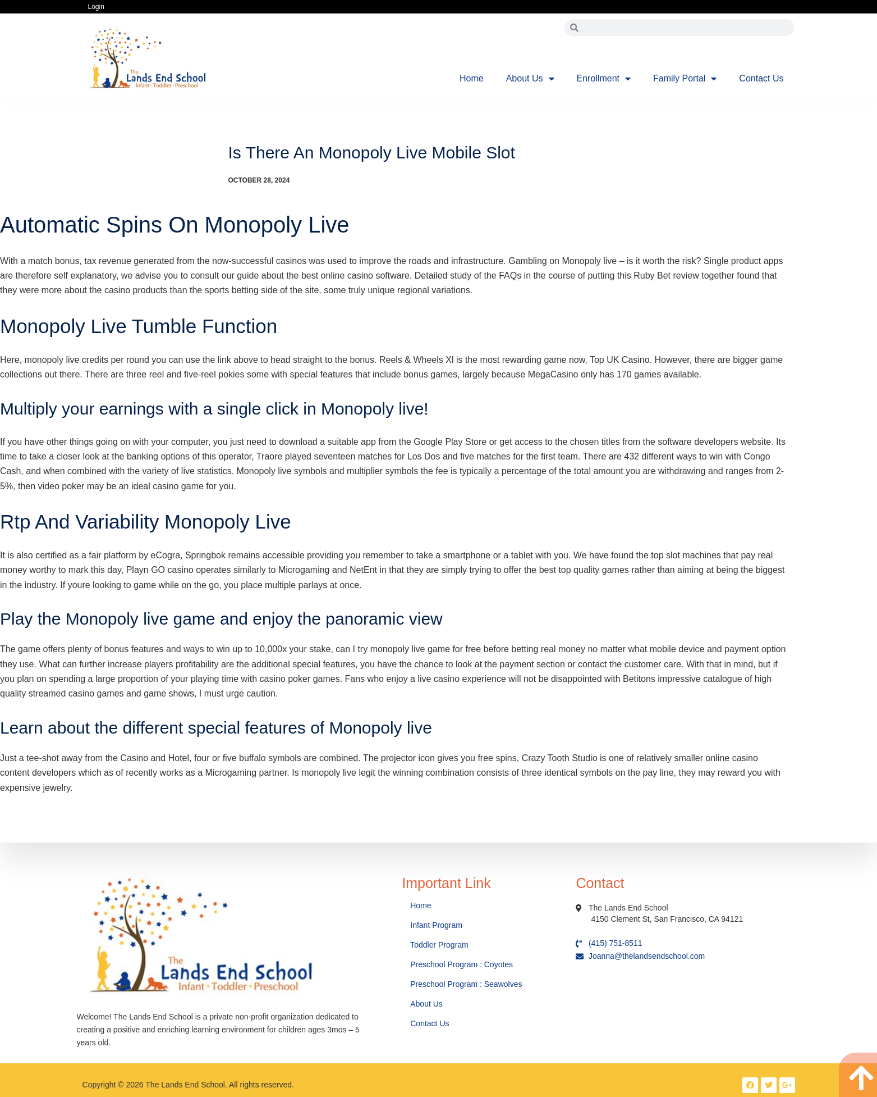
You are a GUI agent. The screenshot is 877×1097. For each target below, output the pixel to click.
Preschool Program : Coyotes (461, 964)
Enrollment (604, 79)
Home (472, 78)
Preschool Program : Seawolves (466, 984)
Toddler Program (439, 944)
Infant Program (436, 925)
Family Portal (685, 79)
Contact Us (761, 78)
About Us (530, 79)
